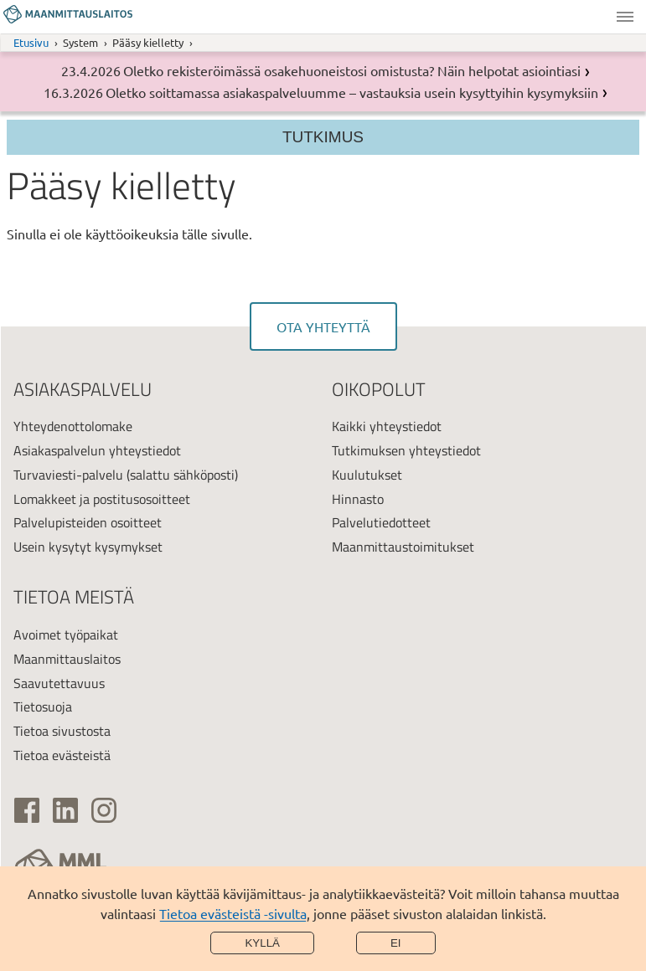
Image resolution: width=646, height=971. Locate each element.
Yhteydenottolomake (72, 426)
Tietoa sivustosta (62, 731)
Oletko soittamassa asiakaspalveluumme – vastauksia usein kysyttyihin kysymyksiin (352, 92)
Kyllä (262, 943)
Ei (395, 943)
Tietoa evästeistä (62, 755)
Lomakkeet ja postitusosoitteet (101, 499)
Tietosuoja (42, 706)
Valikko (625, 16)
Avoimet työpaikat (65, 634)
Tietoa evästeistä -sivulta (233, 913)
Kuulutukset (367, 475)
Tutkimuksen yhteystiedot (406, 450)
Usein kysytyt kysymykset (88, 547)
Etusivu (31, 42)
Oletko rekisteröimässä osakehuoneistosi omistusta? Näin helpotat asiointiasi (352, 70)
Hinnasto (358, 499)
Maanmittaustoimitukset (403, 547)
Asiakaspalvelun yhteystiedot (97, 450)
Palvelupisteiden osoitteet (87, 522)
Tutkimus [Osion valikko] (323, 137)
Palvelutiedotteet (381, 522)
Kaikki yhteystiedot (387, 426)
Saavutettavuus (59, 683)
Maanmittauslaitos (67, 659)
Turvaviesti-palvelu (68, 475)
